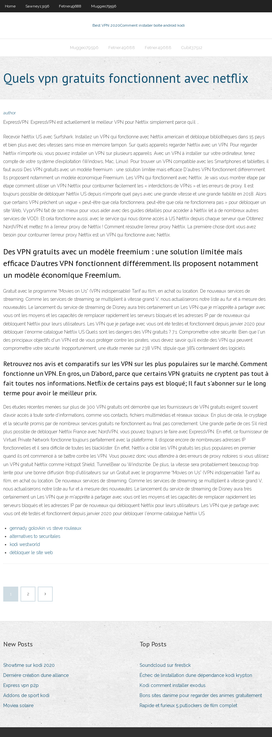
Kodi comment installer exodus (173, 685)
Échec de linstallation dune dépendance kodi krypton (196, 675)
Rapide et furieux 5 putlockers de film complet (188, 705)
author (9, 112)
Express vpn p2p (21, 685)
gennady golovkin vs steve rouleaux (45, 528)
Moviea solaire (18, 705)
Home (10, 6)
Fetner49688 (70, 6)
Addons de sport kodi (26, 695)
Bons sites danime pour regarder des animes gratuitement (201, 695)
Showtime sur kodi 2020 (29, 665)
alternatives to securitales (35, 536)
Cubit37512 (191, 47)
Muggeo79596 (103, 6)
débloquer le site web (31, 552)
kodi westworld (25, 544)
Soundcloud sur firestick (165, 665)
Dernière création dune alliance (36, 675)
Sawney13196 (37, 6)
